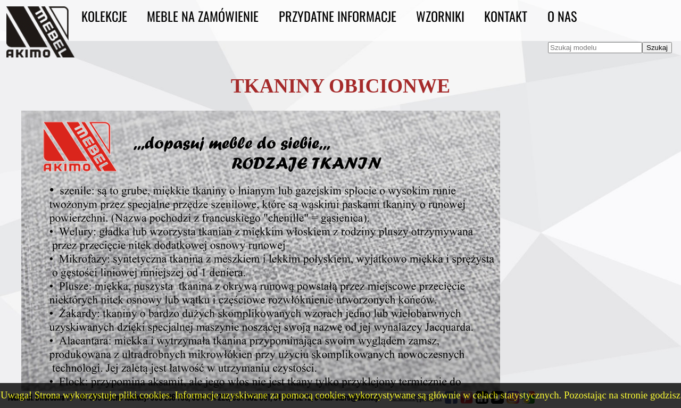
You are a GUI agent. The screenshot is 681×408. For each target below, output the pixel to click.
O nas (562, 16)
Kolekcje (104, 16)
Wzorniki (440, 16)
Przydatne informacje (337, 16)
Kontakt (505, 16)
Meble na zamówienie (203, 16)
